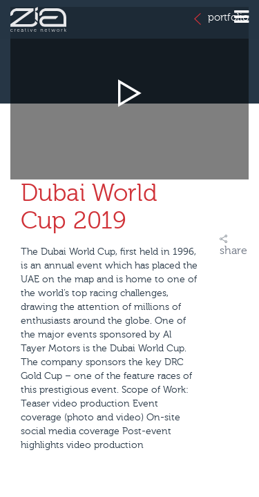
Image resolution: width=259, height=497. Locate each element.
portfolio (221, 18)
